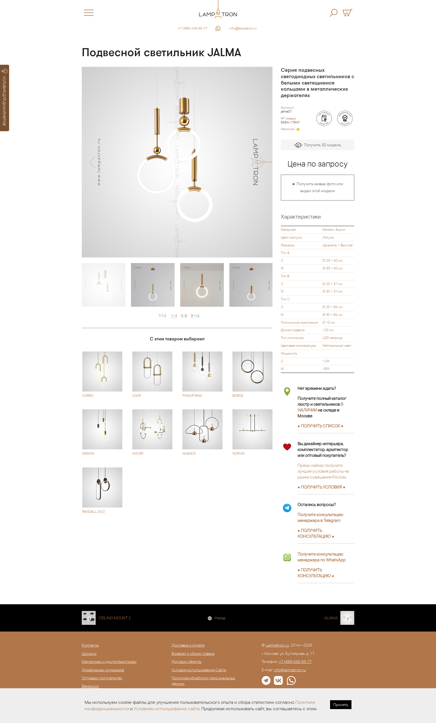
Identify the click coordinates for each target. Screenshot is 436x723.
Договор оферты (186, 661)
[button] (92, 162)
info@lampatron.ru (243, 28)
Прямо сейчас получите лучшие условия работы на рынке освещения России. (323, 471)
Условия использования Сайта (199, 670)
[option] (177, 162)
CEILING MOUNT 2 (114, 618)
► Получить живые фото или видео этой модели (317, 187)
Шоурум (89, 653)
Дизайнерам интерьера (103, 670)
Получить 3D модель (317, 145)
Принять (340, 704)
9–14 (195, 316)
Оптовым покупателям (102, 678)
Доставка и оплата (188, 645)
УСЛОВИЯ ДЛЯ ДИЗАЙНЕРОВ (5, 97)
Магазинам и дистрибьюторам (109, 661)
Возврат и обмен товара (193, 653)
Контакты (90, 645)
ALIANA (331, 618)
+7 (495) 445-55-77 (192, 28)
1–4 (174, 316)
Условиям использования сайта (166, 708)
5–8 (184, 316)
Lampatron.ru (277, 645)
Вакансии (90, 686)
